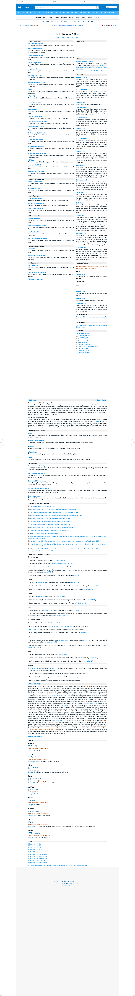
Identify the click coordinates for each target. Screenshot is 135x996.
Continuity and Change (34, 496)
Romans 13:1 (90, 589)
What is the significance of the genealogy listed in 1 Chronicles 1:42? (50, 524)
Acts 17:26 (76, 575)
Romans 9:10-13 (81, 233)
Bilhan (85, 317)
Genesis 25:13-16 (81, 139)
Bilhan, (81, 67)
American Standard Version (36, 126)
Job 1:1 (96, 421)
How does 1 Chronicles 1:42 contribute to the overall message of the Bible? (52, 527)
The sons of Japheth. (83, 335)
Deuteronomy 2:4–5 (34, 647)
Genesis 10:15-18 (81, 128)
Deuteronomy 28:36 (66, 705)
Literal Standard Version (35, 198)
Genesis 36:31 (53, 696)
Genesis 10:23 (80, 291)
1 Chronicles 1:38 (56, 563)
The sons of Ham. (82, 337)
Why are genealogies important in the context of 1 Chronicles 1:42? (49, 530)
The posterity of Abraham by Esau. (88, 346)
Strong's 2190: (32, 783)
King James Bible (33, 69)
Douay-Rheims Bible (34, 218)
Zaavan (78, 319)
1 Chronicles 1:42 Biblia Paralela (37, 856)
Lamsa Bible (31, 249)
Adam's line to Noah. (83, 333)
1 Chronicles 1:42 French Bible (37, 860)
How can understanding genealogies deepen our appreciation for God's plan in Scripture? (56, 515)
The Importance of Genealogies (37, 466)
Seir (30, 458)
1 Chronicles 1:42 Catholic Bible (37, 862)
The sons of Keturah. (84, 344)
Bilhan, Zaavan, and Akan (36, 441)
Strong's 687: (32, 761)
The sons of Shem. (83, 339)
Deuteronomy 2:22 (81, 192)
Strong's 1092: (32, 772)
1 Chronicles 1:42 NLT (34, 846)
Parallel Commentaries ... (35, 736)
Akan (77, 317)
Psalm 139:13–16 (81, 603)
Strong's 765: (32, 837)
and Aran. (80, 69)
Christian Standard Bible (35, 116)
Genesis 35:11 (92, 703)
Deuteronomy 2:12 (81, 180)
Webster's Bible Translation (36, 172)
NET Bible (31, 160)
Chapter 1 (31, 25)
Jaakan (98, 317)
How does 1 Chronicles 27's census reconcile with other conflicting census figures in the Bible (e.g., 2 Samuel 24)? (64, 541)
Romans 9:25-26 (81, 248)
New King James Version (35, 76)
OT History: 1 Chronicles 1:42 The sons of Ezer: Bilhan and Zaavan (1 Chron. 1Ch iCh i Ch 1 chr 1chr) (57, 865)
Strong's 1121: (32, 750)
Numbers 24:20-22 (81, 166)
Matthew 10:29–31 (62, 615)
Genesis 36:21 (67, 626)
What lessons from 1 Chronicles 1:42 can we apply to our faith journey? (50, 521)
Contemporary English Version (37, 133)
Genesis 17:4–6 (47, 572)
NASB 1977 (31, 96)
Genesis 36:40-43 (81, 118)
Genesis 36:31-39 (61, 720)
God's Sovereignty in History (36, 473)
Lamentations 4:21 (81, 304)
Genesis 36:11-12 (81, 77)
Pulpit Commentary (34, 684)
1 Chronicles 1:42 (60, 560)
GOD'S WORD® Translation (36, 146)
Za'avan (83, 319)
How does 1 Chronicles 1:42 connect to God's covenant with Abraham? (50, 518)
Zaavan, (86, 67)
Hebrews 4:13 (93, 586)
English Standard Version (35, 55)
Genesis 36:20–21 (67, 563)
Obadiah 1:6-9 (80, 215)
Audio (58, 37)
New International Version (35, 44)
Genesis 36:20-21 (81, 90)
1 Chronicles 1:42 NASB (35, 850)
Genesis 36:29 (74, 582)
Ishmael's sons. (82, 343)
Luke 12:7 (90, 661)
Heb (77, 37)
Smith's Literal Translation (35, 208)
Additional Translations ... (35, 279)
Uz (77, 69)
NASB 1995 (31, 89)
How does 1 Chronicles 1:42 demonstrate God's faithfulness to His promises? (52, 509)
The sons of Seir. (83, 348)
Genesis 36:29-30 (81, 107)
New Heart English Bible (35, 165)
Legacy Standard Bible (34, 103)
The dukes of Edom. (84, 352)
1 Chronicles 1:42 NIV (34, 844)
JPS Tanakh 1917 (33, 265)
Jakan (103, 317)
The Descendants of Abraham (85, 61)
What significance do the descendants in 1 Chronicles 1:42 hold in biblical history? (54, 512)
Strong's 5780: (32, 826)
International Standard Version (37, 153)
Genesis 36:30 (61, 596)
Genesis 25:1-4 (80, 151)
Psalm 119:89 (91, 600)
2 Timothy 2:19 (93, 658)
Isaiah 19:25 (83, 633)
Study (67, 37)
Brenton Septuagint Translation (37, 272)
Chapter (104, 400)
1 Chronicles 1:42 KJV (34, 851)
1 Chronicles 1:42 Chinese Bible (37, 858)
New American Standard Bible (37, 82)
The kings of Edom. (83, 350)
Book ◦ (99, 400)
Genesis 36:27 (80, 275)
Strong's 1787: (32, 815)
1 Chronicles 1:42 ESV (34, 848)
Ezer (93, 317)
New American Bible (34, 232)
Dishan (90, 317)
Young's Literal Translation (36, 203)
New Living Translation (35, 48)
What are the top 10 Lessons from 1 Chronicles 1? (45, 533)
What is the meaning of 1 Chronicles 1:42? (42, 506)
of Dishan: (104, 67)
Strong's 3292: (32, 794)
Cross (63, 37)
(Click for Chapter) (37, 41)
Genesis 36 (53, 668)
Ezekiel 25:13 (80, 203)
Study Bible (32, 400)
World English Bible (34, 188)
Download (104, 71)
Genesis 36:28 (80, 102)
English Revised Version (35, 140)
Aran (81, 317)
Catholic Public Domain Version (37, 225)
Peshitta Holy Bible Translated (37, 255)
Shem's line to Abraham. (85, 341)
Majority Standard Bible (35, 182)
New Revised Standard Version (37, 239)
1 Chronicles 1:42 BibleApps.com (38, 854)
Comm (72, 37)
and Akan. (91, 67)
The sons (102, 65)
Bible (20, 25)
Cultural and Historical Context (37, 481)
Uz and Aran (33, 452)
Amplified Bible (32, 109)
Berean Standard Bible (34, 62)
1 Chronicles (25, 25)
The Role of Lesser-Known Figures (38, 488)
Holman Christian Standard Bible (37, 121)
